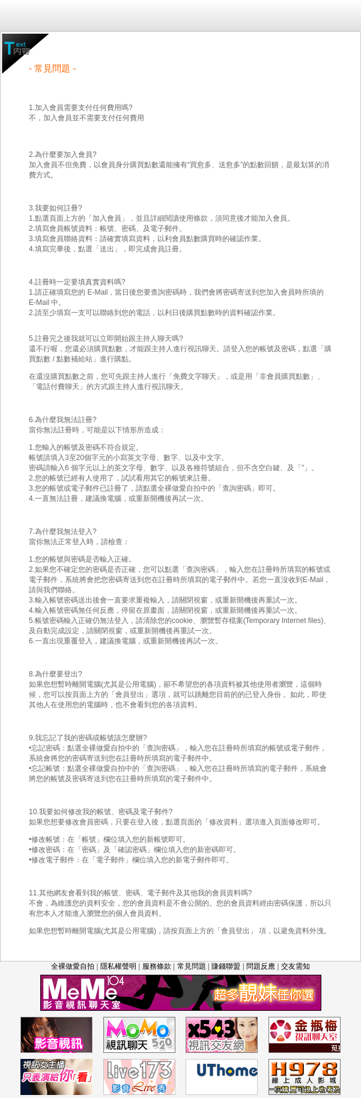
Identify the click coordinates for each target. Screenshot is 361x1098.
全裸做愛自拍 (72, 966)
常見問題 (191, 966)
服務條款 (156, 966)
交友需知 (295, 966)
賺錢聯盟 (225, 966)
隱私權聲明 (118, 966)
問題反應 (260, 966)
